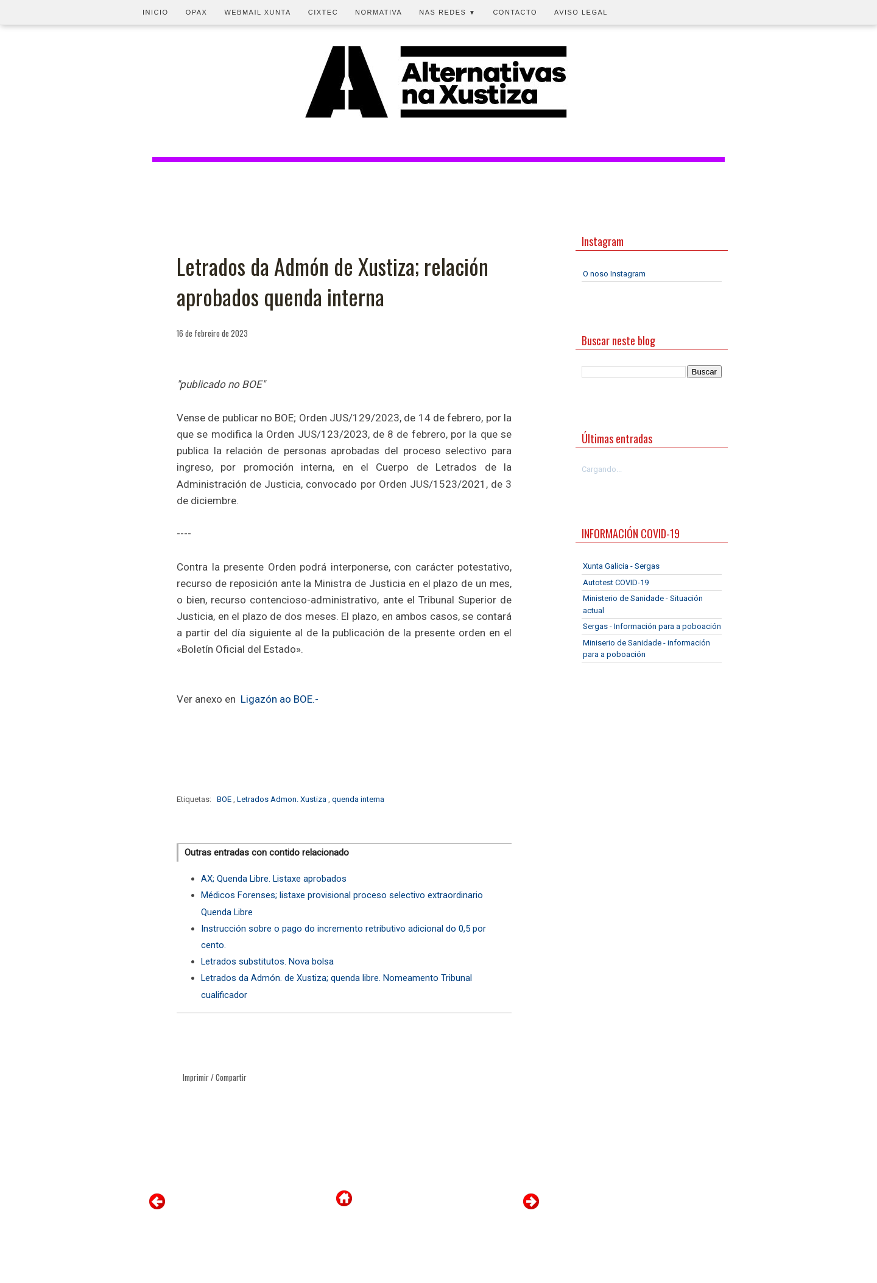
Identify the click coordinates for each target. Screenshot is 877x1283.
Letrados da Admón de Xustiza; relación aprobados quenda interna (332, 281)
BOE (225, 799)
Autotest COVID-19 (616, 582)
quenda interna (358, 799)
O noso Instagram (614, 273)
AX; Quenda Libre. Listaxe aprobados (274, 878)
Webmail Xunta (257, 12)
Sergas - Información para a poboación (652, 626)
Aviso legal (581, 12)
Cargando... (602, 469)
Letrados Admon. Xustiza (282, 799)
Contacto (515, 12)
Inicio (156, 12)
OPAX (197, 12)
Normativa (378, 12)
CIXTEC (323, 12)
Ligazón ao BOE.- (280, 699)
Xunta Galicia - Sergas (621, 566)
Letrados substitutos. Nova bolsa (267, 961)
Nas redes (447, 12)
